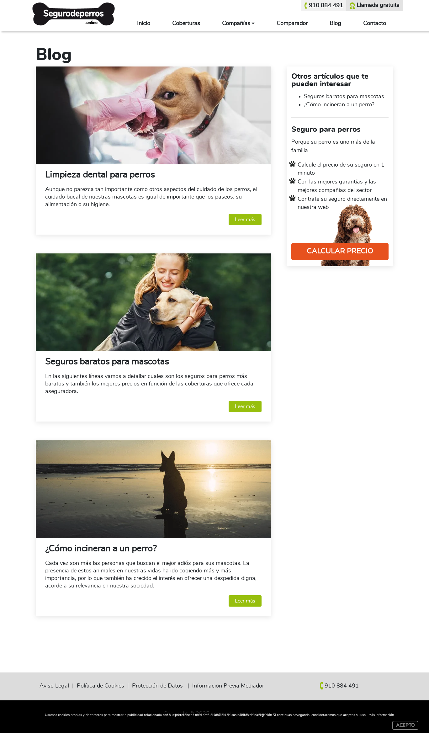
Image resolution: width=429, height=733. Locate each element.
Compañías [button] (236, 23)
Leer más (245, 219)
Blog (335, 23)
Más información (381, 715)
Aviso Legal (54, 686)
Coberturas (186, 23)
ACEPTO (405, 725)
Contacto (374, 23)
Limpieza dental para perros (100, 175)
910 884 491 (323, 5)
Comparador (292, 23)
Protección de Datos (157, 686)
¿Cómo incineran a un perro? (100, 548)
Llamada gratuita (374, 5)
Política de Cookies (100, 686)
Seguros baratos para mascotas (107, 362)
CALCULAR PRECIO (340, 251)
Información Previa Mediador (228, 686)
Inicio (143, 23)
